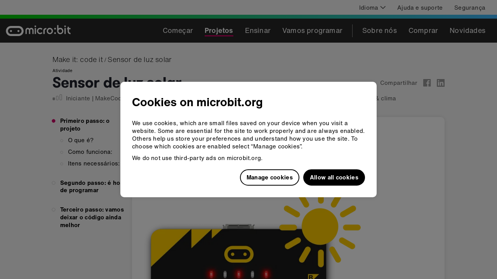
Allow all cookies (334, 177)
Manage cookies (270, 177)
